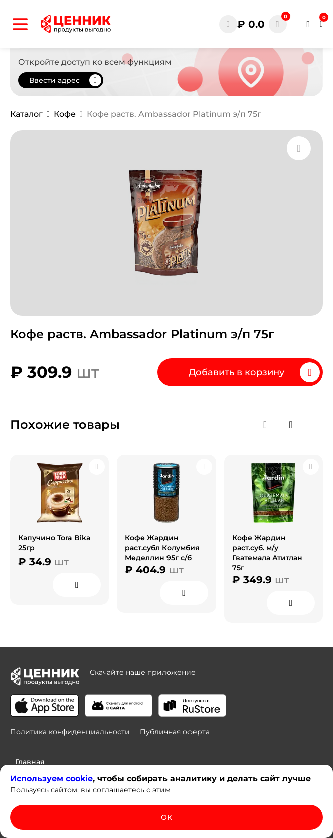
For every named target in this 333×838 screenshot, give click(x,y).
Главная (30, 761)
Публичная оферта (175, 731)
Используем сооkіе (51, 778)
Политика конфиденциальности (70, 731)
